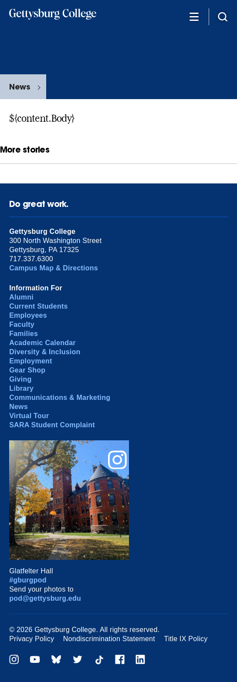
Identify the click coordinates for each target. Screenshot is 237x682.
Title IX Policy (186, 638)
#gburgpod (28, 580)
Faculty (21, 324)
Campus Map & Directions (53, 268)
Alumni (21, 297)
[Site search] (222, 16)
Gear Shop (27, 370)
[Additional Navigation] (194, 16)
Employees (28, 315)
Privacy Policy (31, 638)
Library (21, 388)
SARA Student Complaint (52, 425)
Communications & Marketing (59, 397)
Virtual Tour (29, 415)
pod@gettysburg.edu (45, 598)
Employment (30, 361)
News (19, 87)
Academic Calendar (42, 342)
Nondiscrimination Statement (109, 638)
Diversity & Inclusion (44, 352)
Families (23, 333)
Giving (20, 379)
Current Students (38, 306)
